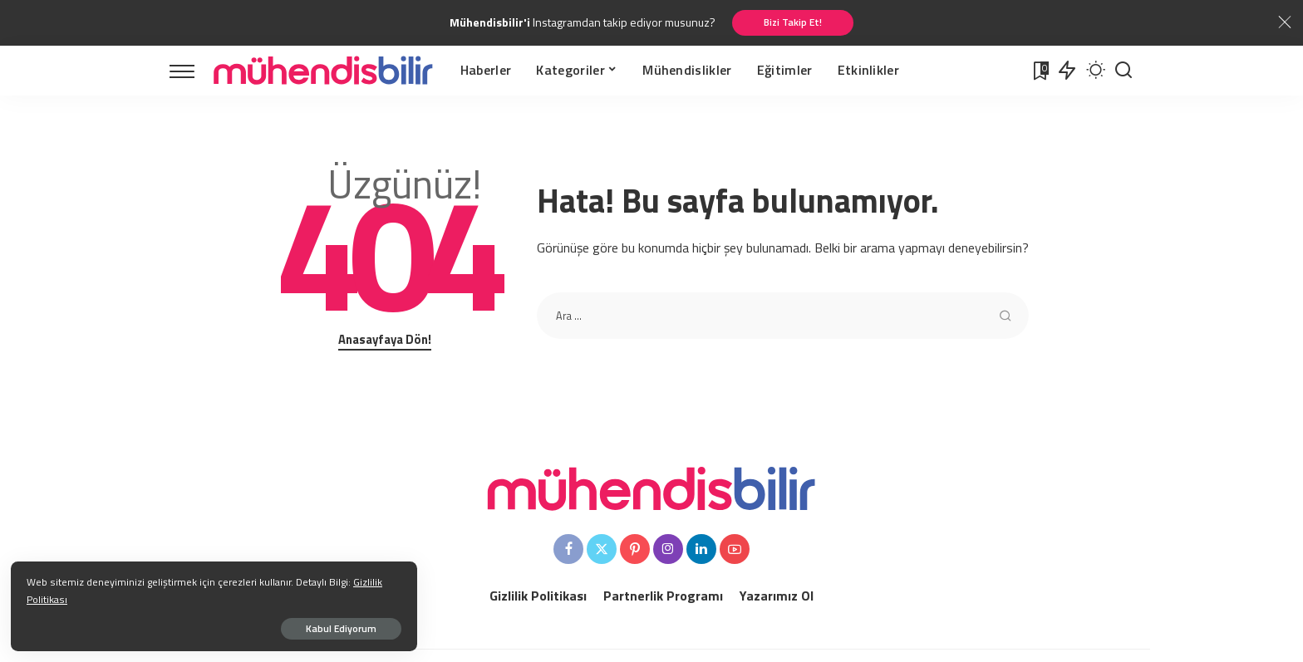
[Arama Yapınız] (1123, 71)
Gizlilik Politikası (201, 597)
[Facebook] (568, 551)
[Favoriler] (1039, 71)
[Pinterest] (635, 551)
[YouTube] (735, 551)
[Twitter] (602, 551)
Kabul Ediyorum (185, 626)
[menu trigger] (190, 71)
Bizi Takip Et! (793, 23)
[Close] (1284, 23)
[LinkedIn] (701, 551)
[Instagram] (668, 551)
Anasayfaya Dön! (384, 340)
